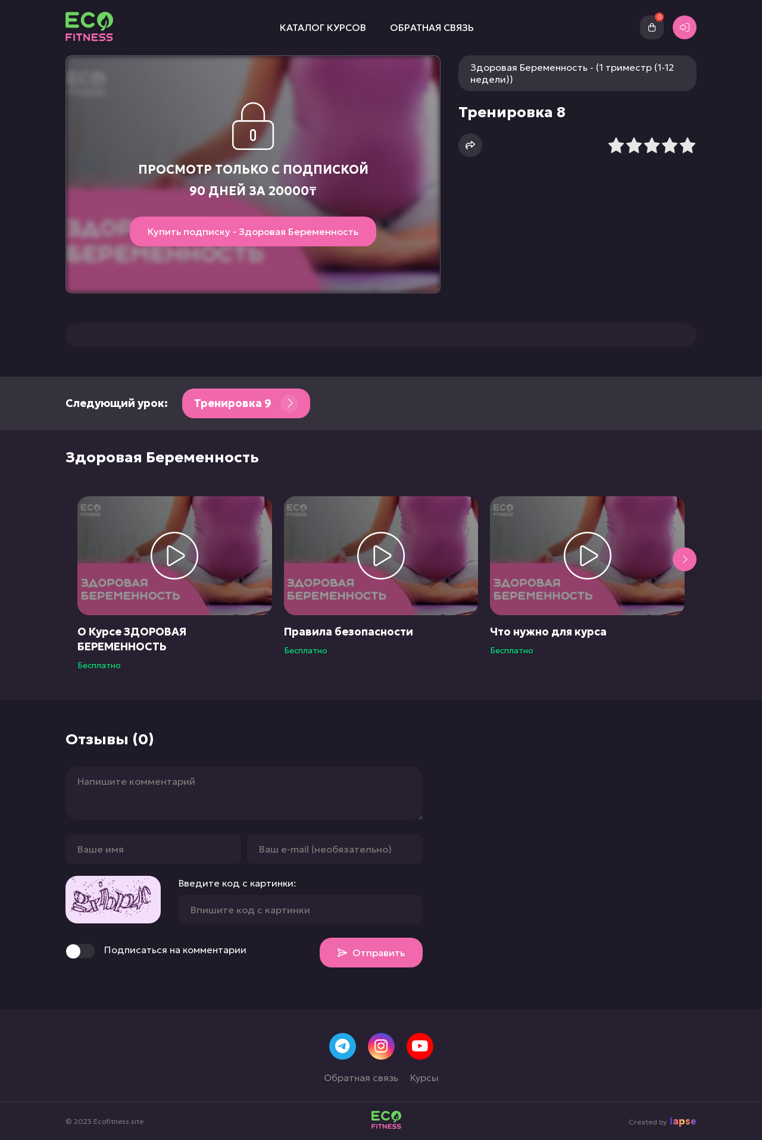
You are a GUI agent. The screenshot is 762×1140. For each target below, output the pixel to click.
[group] (174, 583)
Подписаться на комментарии (155, 951)
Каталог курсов (323, 27)
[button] (685, 559)
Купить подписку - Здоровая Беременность (253, 231)
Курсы (424, 1077)
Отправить (371, 953)
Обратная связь (432, 27)
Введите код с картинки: (237, 883)
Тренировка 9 (246, 403)
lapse (683, 1121)
